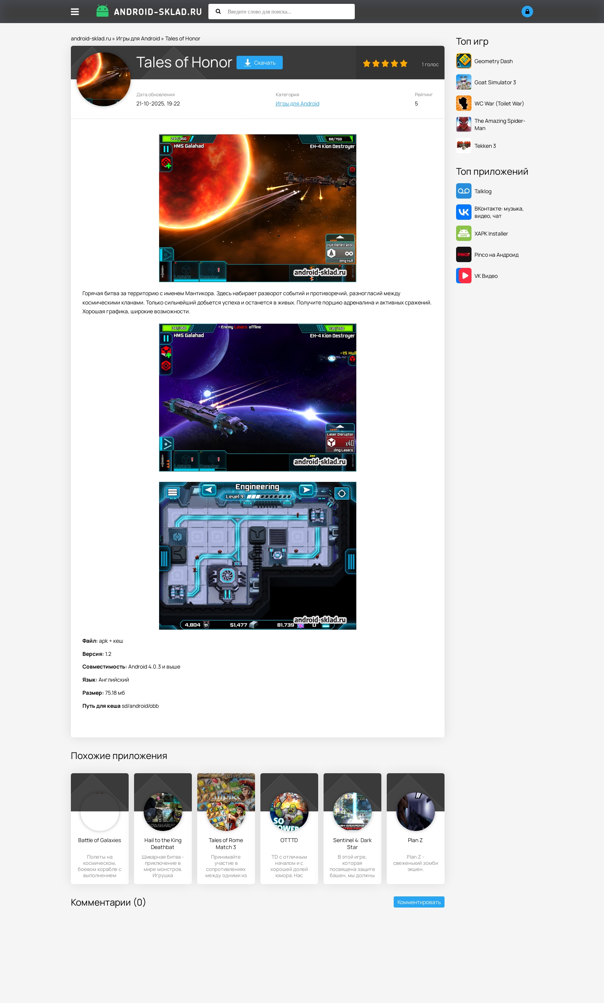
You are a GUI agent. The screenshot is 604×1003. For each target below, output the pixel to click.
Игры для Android (138, 38)
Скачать (260, 64)
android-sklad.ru (91, 38)
